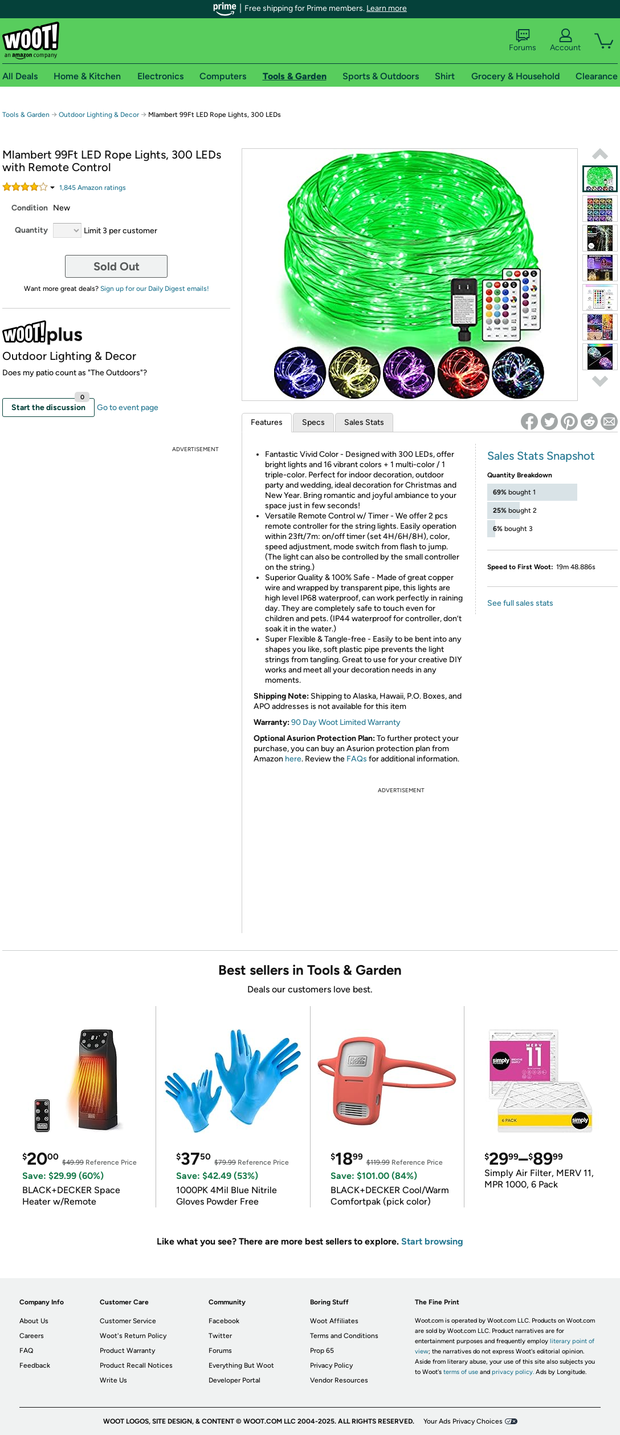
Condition (29, 208)
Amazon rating (92, 188)
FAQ (26, 1351)
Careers (31, 1336)
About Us (33, 1321)
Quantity (31, 230)
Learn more (386, 8)
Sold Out (116, 266)
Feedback (34, 1365)
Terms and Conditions (344, 1336)
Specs (313, 422)
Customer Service (128, 1321)
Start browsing (432, 1241)
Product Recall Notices (136, 1365)
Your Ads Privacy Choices (463, 1421)
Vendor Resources (339, 1380)
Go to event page (127, 407)
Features (267, 422)
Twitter (220, 1336)
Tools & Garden (26, 115)
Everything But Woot (241, 1365)
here (293, 759)
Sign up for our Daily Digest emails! (154, 289)
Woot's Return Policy (133, 1336)
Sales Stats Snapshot (541, 456)
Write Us (113, 1380)
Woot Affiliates (334, 1321)
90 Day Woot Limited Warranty (346, 722)
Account (565, 40)
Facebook (224, 1321)
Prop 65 (322, 1351)
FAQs (356, 759)
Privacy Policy (331, 1365)
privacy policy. (513, 1372)
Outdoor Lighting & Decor (99, 115)
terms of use (460, 1372)
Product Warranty (127, 1351)
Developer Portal (234, 1380)
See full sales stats (520, 603)
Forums (522, 40)
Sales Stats (364, 422)
